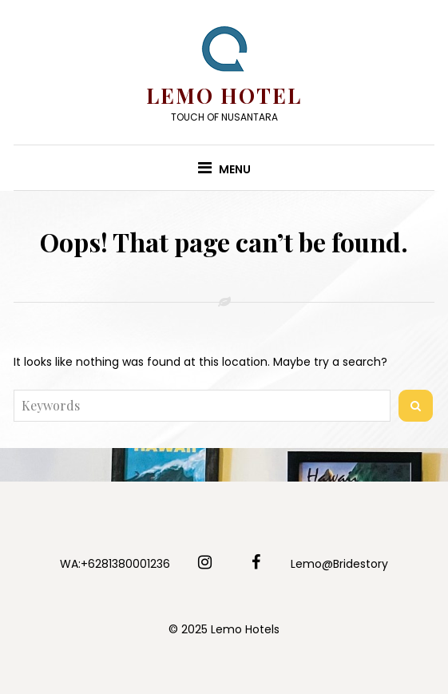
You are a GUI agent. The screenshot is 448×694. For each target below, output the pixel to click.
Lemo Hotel (224, 95)
